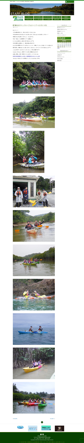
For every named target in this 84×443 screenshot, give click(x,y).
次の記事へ (52, 418)
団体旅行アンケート (61, 31)
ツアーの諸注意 (47, 19)
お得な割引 (66, 19)
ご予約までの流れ (29, 19)
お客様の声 (59, 54)
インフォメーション (61, 53)
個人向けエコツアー (61, 27)
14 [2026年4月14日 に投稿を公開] (60, 45)
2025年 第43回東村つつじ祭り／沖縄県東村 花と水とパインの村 (26, 56)
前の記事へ (16, 418)
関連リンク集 (60, 33)
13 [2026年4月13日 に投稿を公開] (58, 45)
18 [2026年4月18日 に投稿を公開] (68, 45)
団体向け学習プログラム (62, 29)
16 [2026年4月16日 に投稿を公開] (64, 45)
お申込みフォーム (70, 1)
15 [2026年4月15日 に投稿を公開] (62, 45)
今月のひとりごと (60, 56)
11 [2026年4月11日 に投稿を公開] (68, 44)
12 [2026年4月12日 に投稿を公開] (70, 44)
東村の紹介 (59, 60)
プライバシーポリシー (61, 35)
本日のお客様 (60, 58)
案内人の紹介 (56, 19)
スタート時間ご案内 (38, 19)
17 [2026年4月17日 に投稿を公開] (66, 45)
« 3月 (58, 48)
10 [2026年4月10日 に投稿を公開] (66, 44)
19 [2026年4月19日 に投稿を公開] (70, 45)
